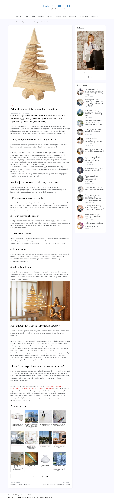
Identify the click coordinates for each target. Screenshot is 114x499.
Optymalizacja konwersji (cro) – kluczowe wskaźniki (94, 188)
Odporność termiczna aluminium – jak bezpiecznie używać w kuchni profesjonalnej (93, 197)
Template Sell (48, 497)
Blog (26, 16)
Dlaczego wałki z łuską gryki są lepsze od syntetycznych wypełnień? (94, 207)
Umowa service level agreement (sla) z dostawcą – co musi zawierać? (92, 159)
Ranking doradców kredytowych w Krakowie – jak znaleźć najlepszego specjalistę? (94, 102)
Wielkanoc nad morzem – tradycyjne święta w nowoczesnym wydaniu (94, 122)
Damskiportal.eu (57, 6)
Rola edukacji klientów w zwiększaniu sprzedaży (94, 169)
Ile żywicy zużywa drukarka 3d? (20, 484)
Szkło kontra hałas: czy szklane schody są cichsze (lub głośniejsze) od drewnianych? (94, 178)
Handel (50, 16)
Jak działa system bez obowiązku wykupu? (56, 484)
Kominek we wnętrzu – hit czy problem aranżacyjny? (94, 150)
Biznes (18, 16)
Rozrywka (73, 16)
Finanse (41, 16)
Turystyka (84, 16)
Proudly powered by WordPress (18, 497)
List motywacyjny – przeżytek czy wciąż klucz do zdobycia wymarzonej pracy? (94, 91)
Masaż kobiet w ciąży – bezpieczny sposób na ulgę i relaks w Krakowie (93, 216)
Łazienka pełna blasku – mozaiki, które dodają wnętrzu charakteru (93, 131)
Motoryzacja (61, 16)
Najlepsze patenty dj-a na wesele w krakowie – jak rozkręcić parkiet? (94, 225)
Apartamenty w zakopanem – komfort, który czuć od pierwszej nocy (93, 112)
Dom (33, 16)
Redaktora (26, 113)
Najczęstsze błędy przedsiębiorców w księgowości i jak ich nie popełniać (93, 140)
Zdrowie (94, 16)
